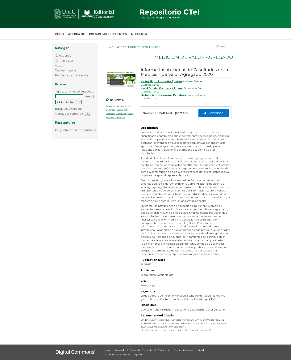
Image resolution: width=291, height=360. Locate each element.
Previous (221, 46)
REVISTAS (119, 47)
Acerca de (120, 350)
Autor (58, 65)
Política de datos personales (117, 355)
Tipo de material (65, 70)
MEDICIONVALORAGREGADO (142, 47)
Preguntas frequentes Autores (75, 130)
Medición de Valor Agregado (193, 57)
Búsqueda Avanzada (68, 108)
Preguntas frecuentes (142, 350)
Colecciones (63, 55)
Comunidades (64, 60)
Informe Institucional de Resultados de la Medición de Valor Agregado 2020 (184, 72)
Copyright (138, 355)
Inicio (108, 47)
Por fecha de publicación (71, 75)
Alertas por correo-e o (72, 113)
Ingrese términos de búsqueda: (74, 91)
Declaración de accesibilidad (189, 350)
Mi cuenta (163, 350)
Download (214, 113)
